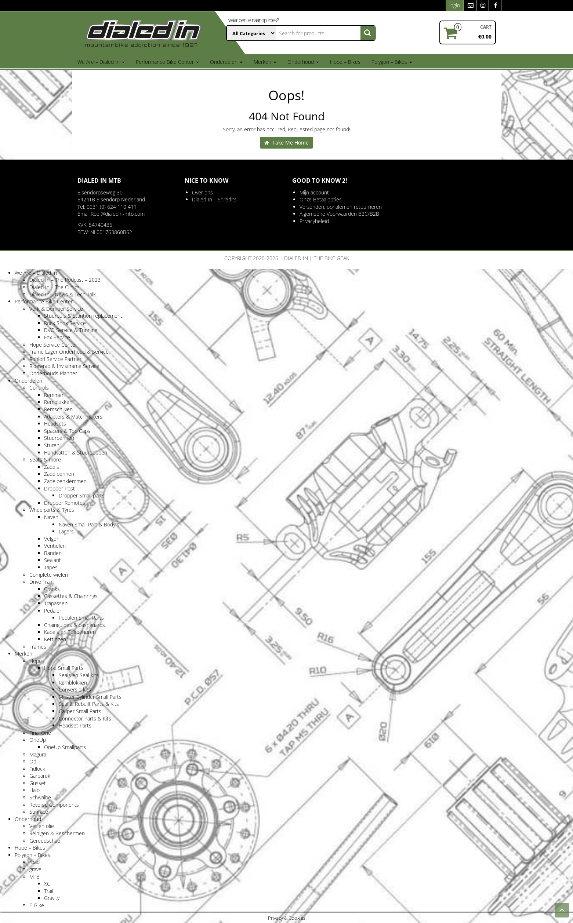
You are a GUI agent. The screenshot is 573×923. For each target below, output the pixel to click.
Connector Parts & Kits (85, 718)
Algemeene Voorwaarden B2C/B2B (339, 213)
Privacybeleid (314, 221)
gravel (36, 869)
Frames (37, 646)
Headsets (55, 423)
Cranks (52, 588)
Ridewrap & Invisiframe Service (64, 365)
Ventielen (55, 545)
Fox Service (57, 337)
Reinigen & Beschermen (57, 833)
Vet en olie (41, 825)
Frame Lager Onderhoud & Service (69, 351)
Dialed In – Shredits (214, 199)
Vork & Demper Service (56, 308)
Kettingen (55, 639)
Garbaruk (39, 775)
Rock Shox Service (65, 323)
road (34, 861)
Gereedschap (44, 840)
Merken (265, 61)
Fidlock (37, 768)
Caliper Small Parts (80, 711)
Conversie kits (75, 689)
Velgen (51, 538)
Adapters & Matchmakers (73, 416)
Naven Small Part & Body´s (89, 524)
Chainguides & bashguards (74, 624)
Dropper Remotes (64, 502)
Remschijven (58, 409)
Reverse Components (54, 804)
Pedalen (53, 610)
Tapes (51, 567)
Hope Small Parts (63, 667)
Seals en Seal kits (79, 675)
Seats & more (45, 459)
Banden (53, 553)
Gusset (37, 783)
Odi (33, 761)
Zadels (51, 466)
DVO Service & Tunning (70, 329)
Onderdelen (226, 61)
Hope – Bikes (345, 61)
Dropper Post (59, 488)
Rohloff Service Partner (55, 358)
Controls (39, 387)
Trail (48, 890)
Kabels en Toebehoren (70, 631)
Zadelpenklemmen (65, 481)
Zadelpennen (59, 473)
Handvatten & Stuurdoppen (75, 452)
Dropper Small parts (82, 495)
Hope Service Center (53, 344)
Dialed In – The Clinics (54, 287)
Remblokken (58, 401)
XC (47, 883)
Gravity (51, 897)
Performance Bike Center (167, 61)
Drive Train (41, 581)
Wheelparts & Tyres (51, 509)
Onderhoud (303, 61)
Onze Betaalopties (321, 199)
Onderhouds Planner (53, 373)
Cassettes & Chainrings (71, 595)
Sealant (52, 560)
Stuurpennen (59, 437)
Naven (51, 517)
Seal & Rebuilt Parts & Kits (89, 703)
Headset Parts (75, 725)
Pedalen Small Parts (81, 617)
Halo (34, 790)
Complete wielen (48, 574)
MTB (34, 876)
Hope (35, 660)
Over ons (202, 192)
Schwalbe (40, 797)
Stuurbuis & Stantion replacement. (83, 315)
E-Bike (36, 905)
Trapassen (56, 603)
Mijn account (314, 192)
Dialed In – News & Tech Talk (62, 294)
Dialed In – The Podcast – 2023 (65, 279)
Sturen (51, 445)
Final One (40, 732)
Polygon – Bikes (391, 61)
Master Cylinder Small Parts (90, 696)
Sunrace (38, 811)
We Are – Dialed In (101, 61)
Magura (37, 754)
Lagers (66, 531)
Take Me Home (286, 142)
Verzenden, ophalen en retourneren (341, 206)
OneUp (37, 739)
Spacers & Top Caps (67, 430)
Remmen (54, 394)
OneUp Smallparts (65, 747)
